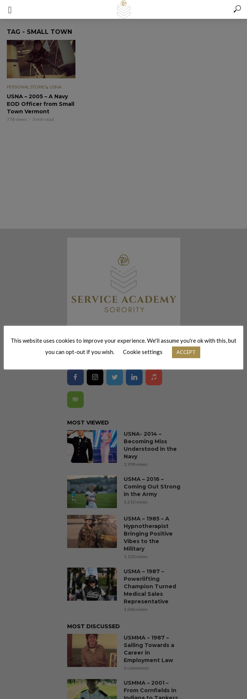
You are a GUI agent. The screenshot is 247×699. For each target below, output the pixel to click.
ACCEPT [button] (186, 352)
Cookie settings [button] (143, 351)
